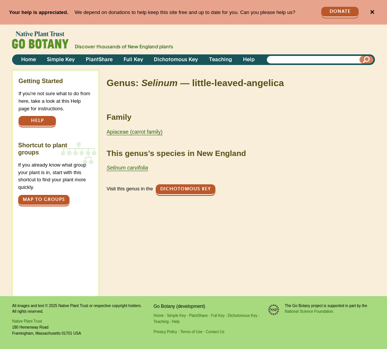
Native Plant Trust (27, 321)
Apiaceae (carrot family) (135, 132)
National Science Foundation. (309, 311)
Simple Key (61, 60)
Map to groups (44, 199)
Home (28, 60)
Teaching (220, 60)
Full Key (133, 60)
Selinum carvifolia (127, 168)
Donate (340, 11)
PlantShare (99, 60)
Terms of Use (191, 332)
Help (249, 60)
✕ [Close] (372, 12)
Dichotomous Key (176, 60)
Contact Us (215, 332)
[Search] (366, 59)
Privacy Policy (165, 332)
